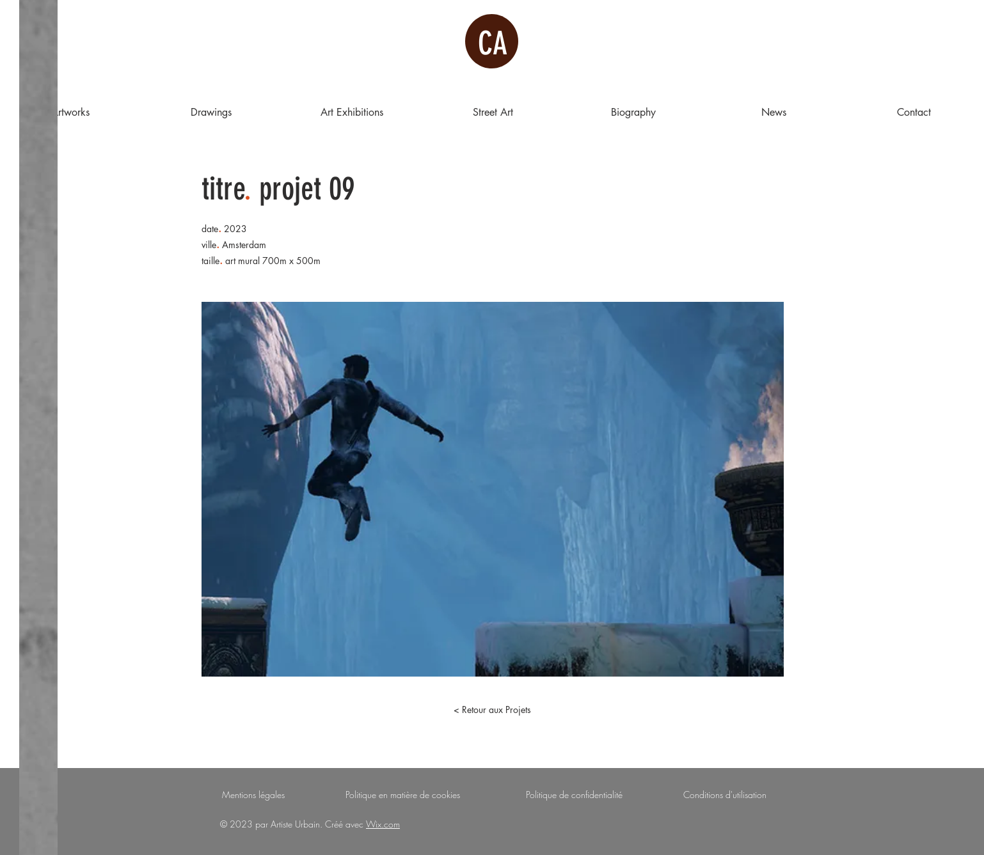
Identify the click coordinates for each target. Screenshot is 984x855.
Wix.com (383, 824)
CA (492, 43)
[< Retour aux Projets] (492, 710)
